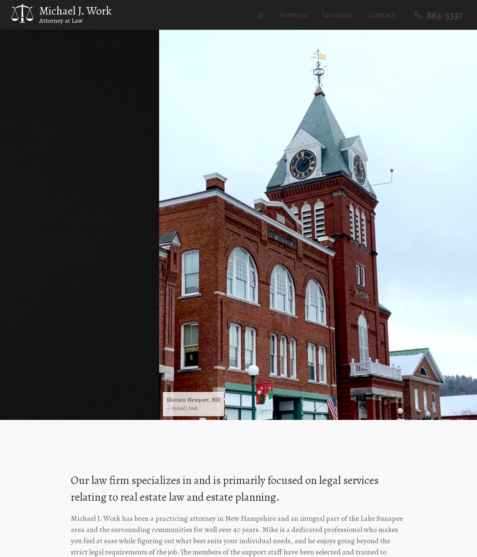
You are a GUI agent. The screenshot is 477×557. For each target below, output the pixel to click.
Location (340, 14)
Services (296, 14)
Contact (384, 14)
